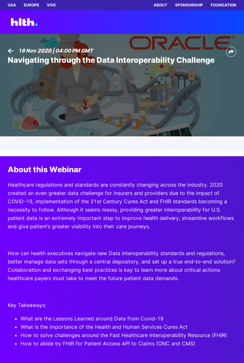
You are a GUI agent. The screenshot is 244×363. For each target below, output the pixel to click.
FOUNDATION (223, 5)
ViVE (51, 5)
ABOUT (160, 5)
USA (12, 5)
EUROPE (31, 5)
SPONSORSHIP (189, 5)
